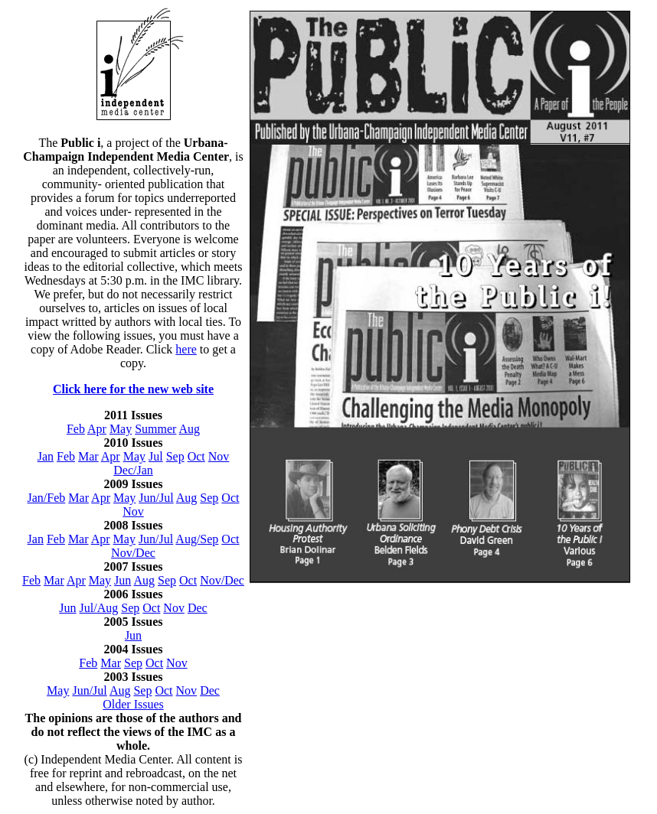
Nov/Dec (133, 552)
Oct (196, 456)
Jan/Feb (47, 497)
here (186, 349)
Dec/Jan (133, 470)
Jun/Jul (156, 497)
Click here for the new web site (133, 389)
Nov (219, 456)
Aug (190, 428)
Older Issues (133, 704)
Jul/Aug (99, 607)
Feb (76, 428)
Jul (156, 456)
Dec (198, 607)
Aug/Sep (196, 538)
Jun (122, 580)
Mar (88, 456)
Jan (46, 456)
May (121, 428)
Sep (175, 456)
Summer (155, 428)
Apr (96, 428)
